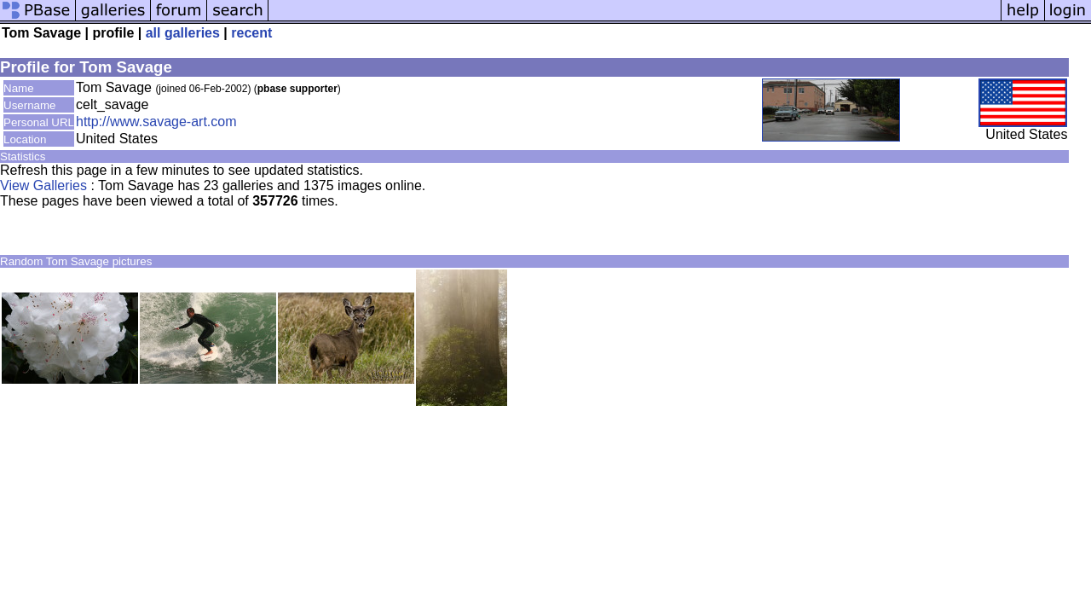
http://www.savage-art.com (156, 121)
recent (251, 33)
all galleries (183, 33)
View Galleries (43, 185)
